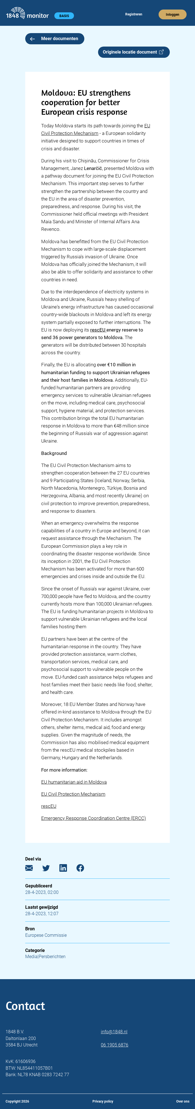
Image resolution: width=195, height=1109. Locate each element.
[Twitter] (50, 869)
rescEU (48, 806)
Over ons (182, 1101)
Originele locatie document (133, 52)
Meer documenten (54, 38)
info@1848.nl (114, 1031)
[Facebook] (84, 869)
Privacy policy (102, 1101)
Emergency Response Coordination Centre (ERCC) (93, 818)
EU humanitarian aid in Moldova (74, 782)
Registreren (133, 14)
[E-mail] (33, 869)
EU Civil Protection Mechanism (73, 794)
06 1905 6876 (114, 1045)
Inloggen (172, 15)
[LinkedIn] (67, 869)
